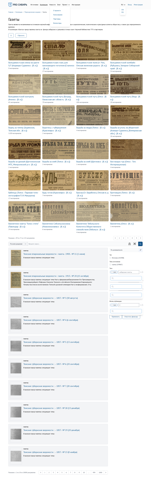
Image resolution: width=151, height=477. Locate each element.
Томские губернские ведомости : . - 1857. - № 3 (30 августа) (50, 298)
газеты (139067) (117, 265)
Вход (130, 5)
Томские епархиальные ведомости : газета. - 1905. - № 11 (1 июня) (54, 254)
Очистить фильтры (131, 317)
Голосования (57, 15)
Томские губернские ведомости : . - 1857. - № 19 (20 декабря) (51, 430)
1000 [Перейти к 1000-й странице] (100, 472)
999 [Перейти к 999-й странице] (94, 472)
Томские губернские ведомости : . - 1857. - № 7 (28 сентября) (51, 386)
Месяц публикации (115, 301)
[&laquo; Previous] (115, 238)
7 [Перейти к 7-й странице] (70, 472)
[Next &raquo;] (141, 238)
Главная (10, 12)
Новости (52, 5)
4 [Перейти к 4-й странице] (132, 238)
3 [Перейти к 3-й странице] (53, 472)
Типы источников (114, 262)
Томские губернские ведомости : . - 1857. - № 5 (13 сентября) (51, 342)
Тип (110, 255)
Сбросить (21, 35)
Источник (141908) (118, 258)
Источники (34, 5)
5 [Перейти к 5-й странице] (136, 238)
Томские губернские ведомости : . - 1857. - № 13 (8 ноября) (50, 452)
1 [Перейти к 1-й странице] (119, 238)
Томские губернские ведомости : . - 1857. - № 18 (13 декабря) (51, 408)
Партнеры (57, 19)
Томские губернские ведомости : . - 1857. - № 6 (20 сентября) (51, 364)
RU (123, 12)
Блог (59, 5)
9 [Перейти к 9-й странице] (79, 472)
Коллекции (44, 5)
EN (123, 10)
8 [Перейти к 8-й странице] (74, 472)
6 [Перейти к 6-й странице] (66, 472)
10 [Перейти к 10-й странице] (84, 472)
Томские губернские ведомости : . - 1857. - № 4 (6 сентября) (50, 320)
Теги (110, 268)
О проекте (57, 10)
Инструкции (76, 5)
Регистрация (138, 5)
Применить (116, 317)
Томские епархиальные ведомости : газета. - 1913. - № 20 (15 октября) (56, 276)
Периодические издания (32, 12)
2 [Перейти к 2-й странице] (123, 238)
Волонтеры (57, 23)
